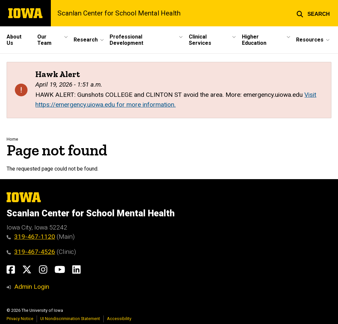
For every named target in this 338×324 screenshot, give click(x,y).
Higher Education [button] (254, 40)
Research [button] (86, 40)
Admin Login (31, 286)
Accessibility (119, 318)
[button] (313, 13)
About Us (14, 40)
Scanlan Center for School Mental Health (119, 13)
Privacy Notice (20, 318)
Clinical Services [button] (200, 40)
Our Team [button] (44, 40)
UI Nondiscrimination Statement (70, 318)
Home (12, 139)
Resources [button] (309, 40)
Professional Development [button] (126, 40)
